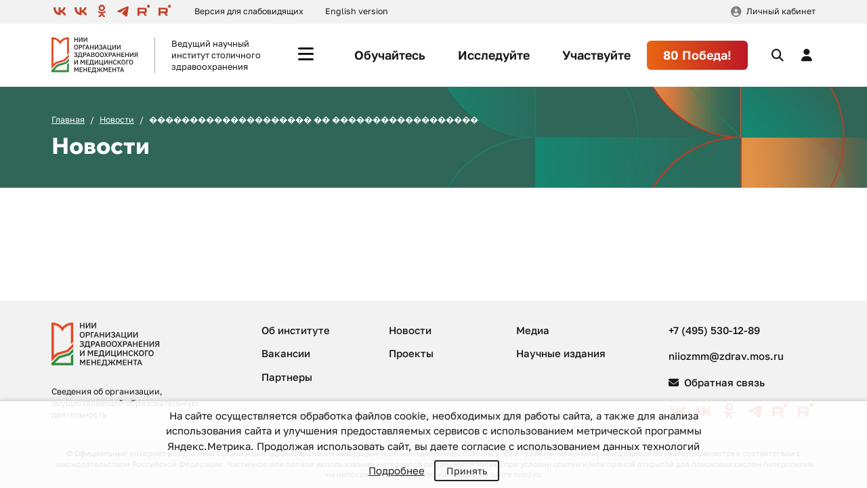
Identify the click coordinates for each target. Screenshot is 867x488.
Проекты (411, 353)
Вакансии (285, 353)
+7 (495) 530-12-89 (714, 330)
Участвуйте (596, 54)
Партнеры (286, 377)
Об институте (295, 330)
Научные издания (561, 353)
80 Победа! (697, 54)
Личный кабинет (781, 11)
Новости (117, 120)
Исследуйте (494, 54)
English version (356, 11)
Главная (68, 120)
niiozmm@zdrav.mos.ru (726, 356)
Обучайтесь (389, 54)
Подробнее (396, 470)
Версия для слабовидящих (248, 11)
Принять (466, 470)
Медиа (532, 330)
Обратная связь (717, 382)
